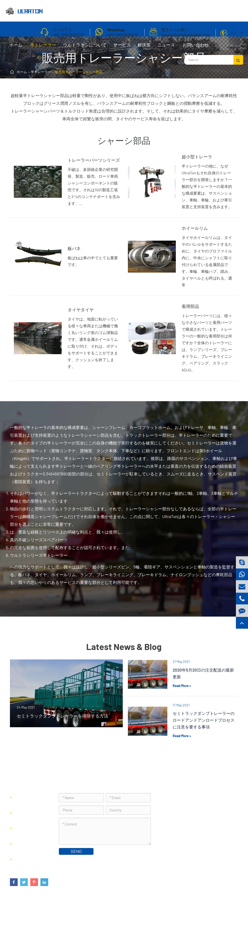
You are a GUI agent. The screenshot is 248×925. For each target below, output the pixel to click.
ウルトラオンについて (85, 47)
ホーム (15, 47)
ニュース (166, 47)
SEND (76, 851)
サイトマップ (182, 909)
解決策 (144, 47)
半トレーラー (43, 47)
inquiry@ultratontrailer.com (190, 830)
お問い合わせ (196, 47)
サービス (122, 47)
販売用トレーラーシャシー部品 (78, 72)
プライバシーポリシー (217, 909)
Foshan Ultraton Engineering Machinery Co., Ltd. (72, 909)
